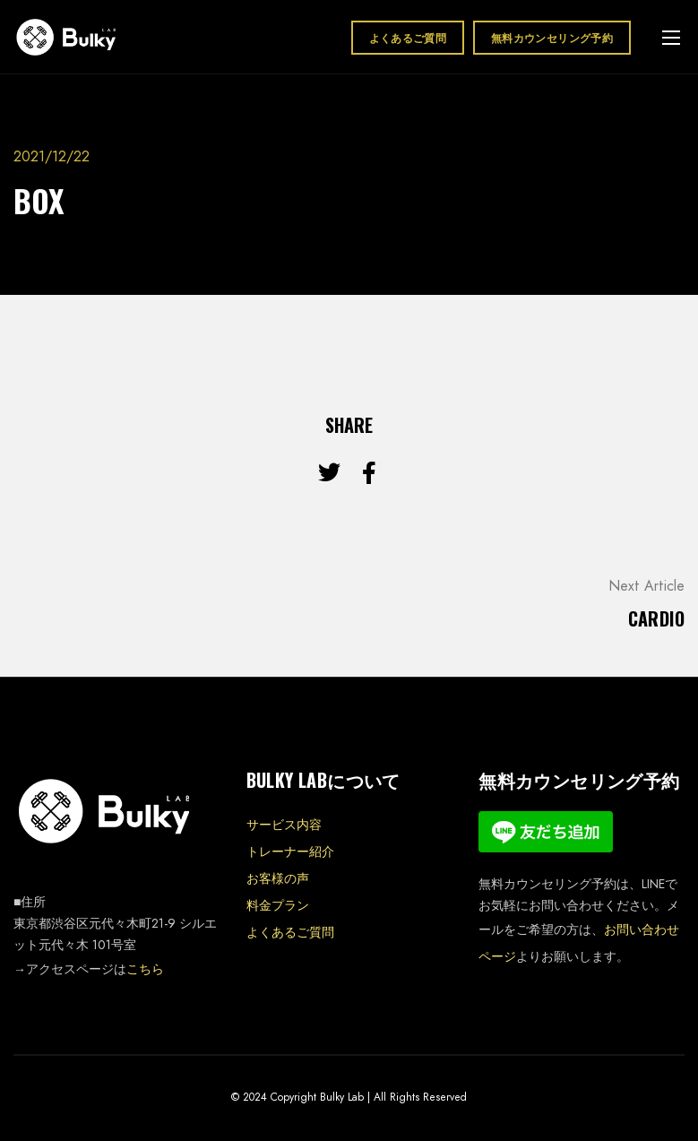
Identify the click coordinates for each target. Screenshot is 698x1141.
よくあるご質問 (408, 37)
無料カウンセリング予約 (552, 37)
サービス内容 (284, 825)
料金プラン (277, 905)
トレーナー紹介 (290, 851)
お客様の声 (277, 878)
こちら (145, 969)
